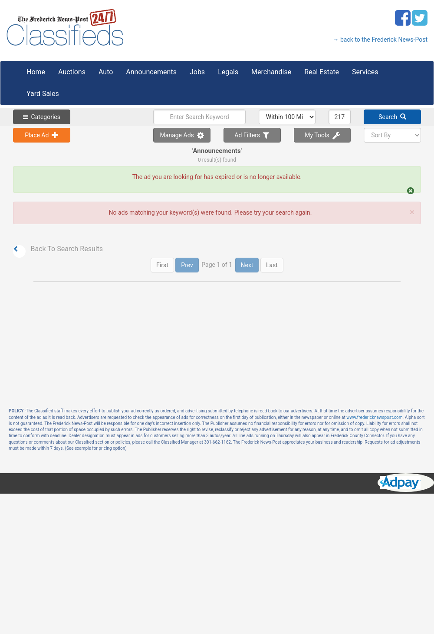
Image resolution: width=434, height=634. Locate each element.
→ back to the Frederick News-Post (380, 39)
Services (365, 72)
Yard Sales (42, 94)
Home (35, 72)
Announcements (151, 72)
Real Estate (321, 72)
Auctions (71, 72)
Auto (106, 72)
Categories (41, 116)
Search (392, 116)
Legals (228, 72)
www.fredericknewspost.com (374, 417)
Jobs (197, 72)
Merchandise (271, 72)
